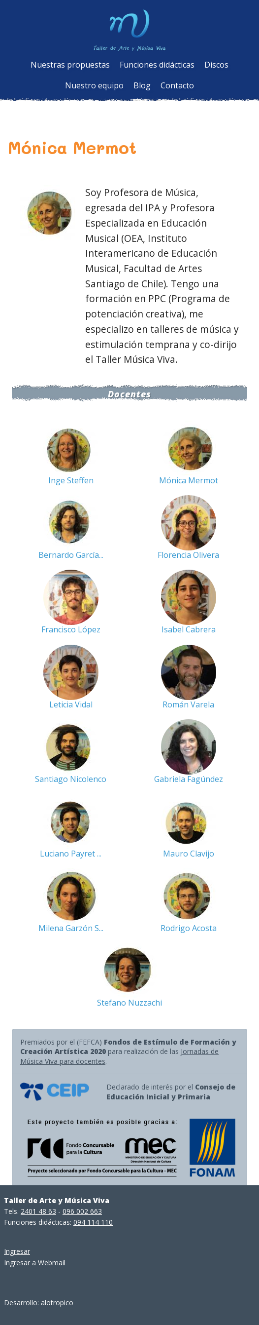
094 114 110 (93, 1222)
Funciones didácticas (157, 64)
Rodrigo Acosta (189, 928)
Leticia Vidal (71, 704)
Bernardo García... (70, 554)
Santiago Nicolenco (70, 779)
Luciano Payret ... (70, 853)
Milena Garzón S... (70, 928)
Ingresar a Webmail (34, 1262)
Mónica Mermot (188, 480)
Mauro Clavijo (188, 853)
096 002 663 (82, 1211)
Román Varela (188, 704)
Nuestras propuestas (70, 64)
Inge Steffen (71, 480)
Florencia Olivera (188, 554)
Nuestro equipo (94, 85)
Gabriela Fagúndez (188, 779)
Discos (216, 64)
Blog (142, 85)
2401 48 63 (38, 1211)
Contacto (177, 85)
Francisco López (70, 629)
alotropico (57, 1302)
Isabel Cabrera (189, 629)
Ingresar (17, 1251)
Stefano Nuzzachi (129, 1002)
